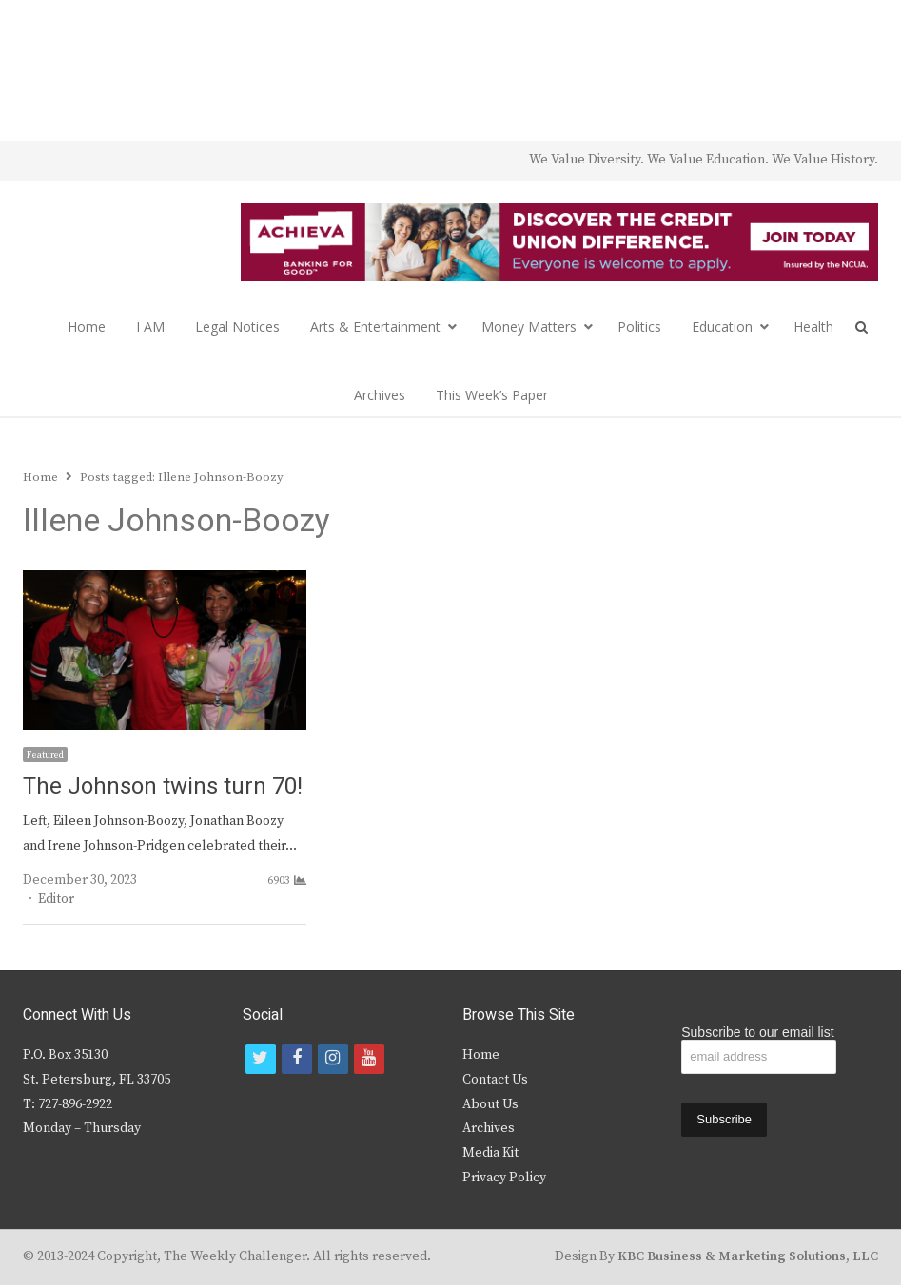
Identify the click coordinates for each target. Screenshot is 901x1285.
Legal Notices (237, 326)
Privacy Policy (504, 1177)
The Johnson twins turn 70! (163, 786)
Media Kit (490, 1152)
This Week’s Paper (492, 395)
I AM (150, 326)
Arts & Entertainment (375, 326)
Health (813, 326)
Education (722, 326)
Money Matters (529, 326)
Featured (45, 754)
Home (87, 326)
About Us (490, 1104)
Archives (379, 395)
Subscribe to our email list (757, 1032)
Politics (639, 326)
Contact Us (495, 1079)
